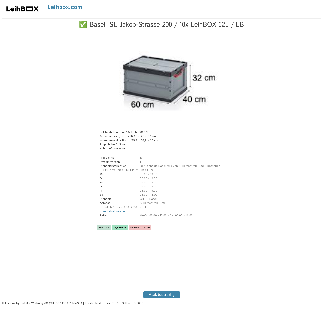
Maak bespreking (162, 294)
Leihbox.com (64, 7)
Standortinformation (113, 211)
